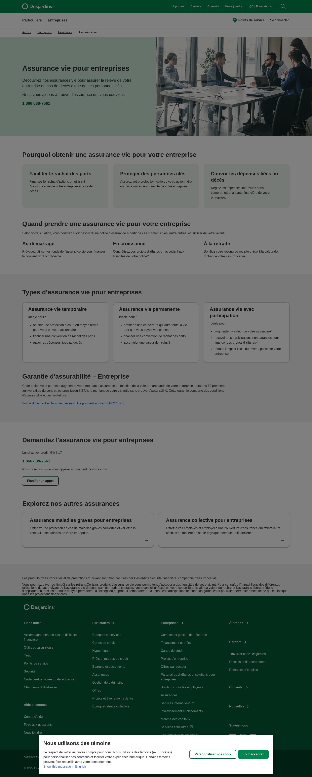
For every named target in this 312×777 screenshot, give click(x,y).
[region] (156, 754)
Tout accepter (253, 754)
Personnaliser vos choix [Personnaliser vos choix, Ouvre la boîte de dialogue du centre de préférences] (213, 754)
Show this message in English (64, 766)
